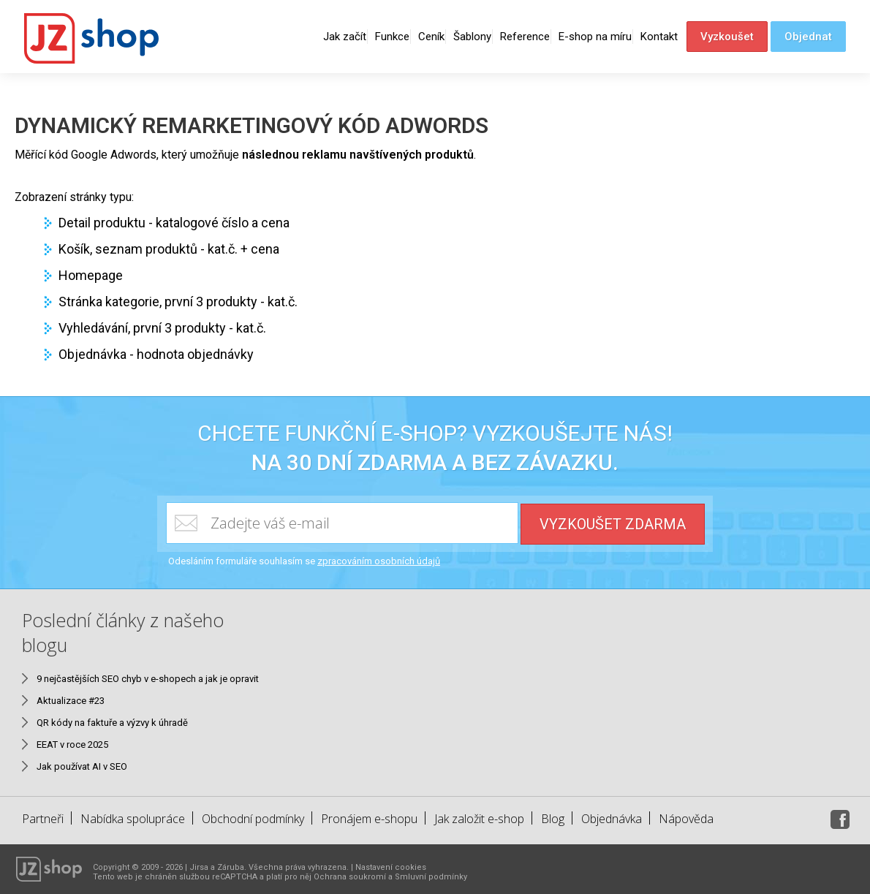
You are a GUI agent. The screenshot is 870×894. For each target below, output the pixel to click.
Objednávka (611, 819)
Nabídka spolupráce (132, 819)
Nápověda (686, 819)
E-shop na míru (595, 36)
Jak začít (344, 36)
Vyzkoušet (727, 36)
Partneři (43, 819)
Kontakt (659, 36)
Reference (525, 36)
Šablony (472, 36)
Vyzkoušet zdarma (613, 524)
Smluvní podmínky (431, 877)
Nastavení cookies (390, 867)
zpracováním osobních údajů (378, 561)
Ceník (431, 36)
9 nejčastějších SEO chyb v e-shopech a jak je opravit (148, 678)
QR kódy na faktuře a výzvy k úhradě (112, 722)
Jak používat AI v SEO (82, 766)
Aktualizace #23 (71, 700)
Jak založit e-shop (479, 819)
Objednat (808, 36)
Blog (552, 819)
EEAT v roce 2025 (72, 744)
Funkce (392, 36)
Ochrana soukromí (350, 877)
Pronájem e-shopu (369, 819)
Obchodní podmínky (253, 819)
